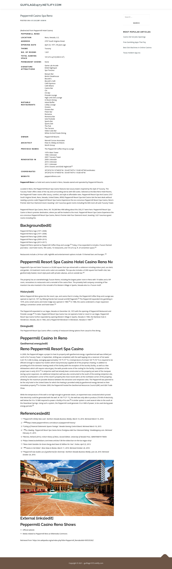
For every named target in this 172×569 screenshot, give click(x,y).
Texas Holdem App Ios (131, 53)
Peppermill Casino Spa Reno (36, 15)
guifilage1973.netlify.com (40, 4)
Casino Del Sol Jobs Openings (134, 37)
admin (43, 21)
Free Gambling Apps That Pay (134, 42)
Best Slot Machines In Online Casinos (137, 48)
